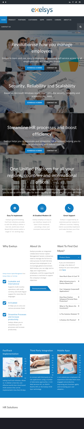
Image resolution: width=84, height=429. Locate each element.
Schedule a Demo (34, 68)
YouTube (15, 275)
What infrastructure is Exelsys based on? (68, 281)
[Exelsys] (42, 7)
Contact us (52, 68)
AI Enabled (12, 302)
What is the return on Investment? (68, 306)
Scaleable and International (14, 281)
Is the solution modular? (69, 313)
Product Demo (65, 256)
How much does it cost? (69, 275)
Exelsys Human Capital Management (12, 272)
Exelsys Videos (6, 275)
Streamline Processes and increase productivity (17, 316)
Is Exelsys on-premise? (68, 319)
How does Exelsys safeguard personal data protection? (68, 298)
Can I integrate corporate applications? (69, 289)
